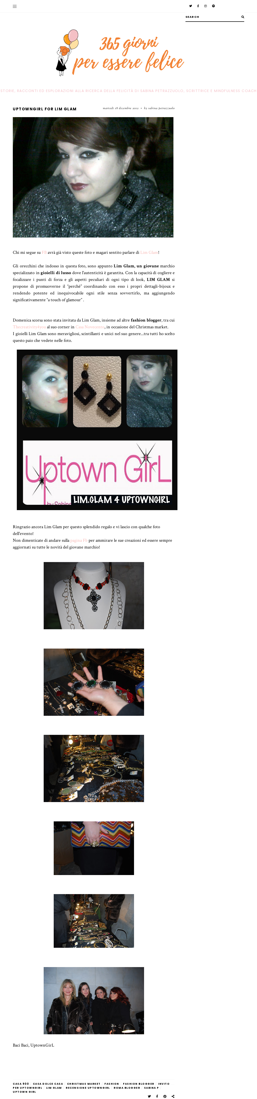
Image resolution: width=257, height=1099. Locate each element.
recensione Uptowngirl (88, 1088)
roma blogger (127, 1088)
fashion (111, 1084)
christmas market (84, 1084)
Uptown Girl (24, 1092)
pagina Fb (79, 540)
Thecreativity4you (29, 327)
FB (44, 252)
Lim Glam (149, 252)
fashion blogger (138, 1084)
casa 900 (21, 1084)
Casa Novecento (90, 327)
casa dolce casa (48, 1084)
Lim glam (54, 1088)
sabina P (151, 1088)
